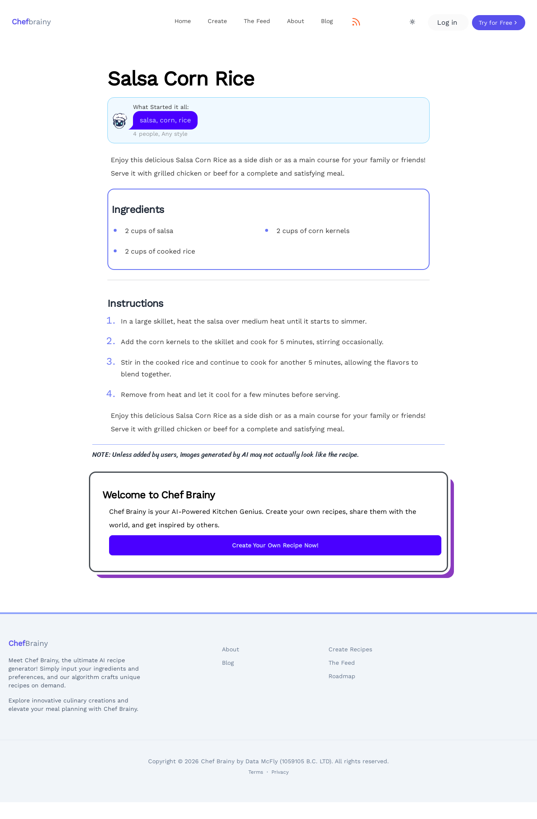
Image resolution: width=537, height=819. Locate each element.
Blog (327, 21)
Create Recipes (350, 649)
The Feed (257, 21)
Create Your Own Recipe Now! (275, 545)
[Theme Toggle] (412, 22)
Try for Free (499, 22)
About (295, 21)
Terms (255, 772)
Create (217, 21)
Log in (448, 22)
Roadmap (341, 676)
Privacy (280, 772)
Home (183, 21)
